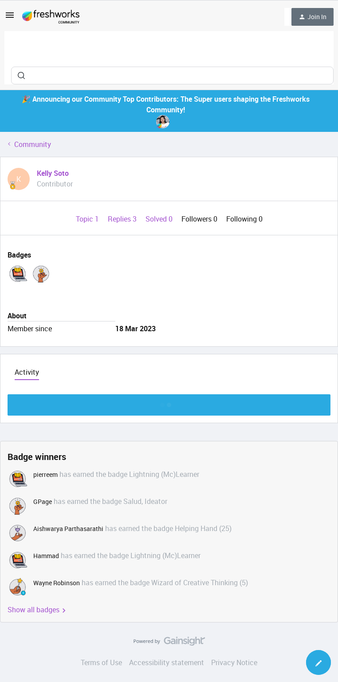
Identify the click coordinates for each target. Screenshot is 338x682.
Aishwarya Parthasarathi (68, 528)
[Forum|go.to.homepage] (50, 17)
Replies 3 (123, 219)
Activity (27, 372)
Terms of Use (101, 662)
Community (32, 144)
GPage (42, 501)
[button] (9, 18)
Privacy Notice (234, 662)
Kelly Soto (53, 173)
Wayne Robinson (56, 583)
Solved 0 (159, 219)
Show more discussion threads (169, 402)
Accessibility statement (166, 662)
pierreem (45, 474)
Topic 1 (88, 219)
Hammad (46, 555)
